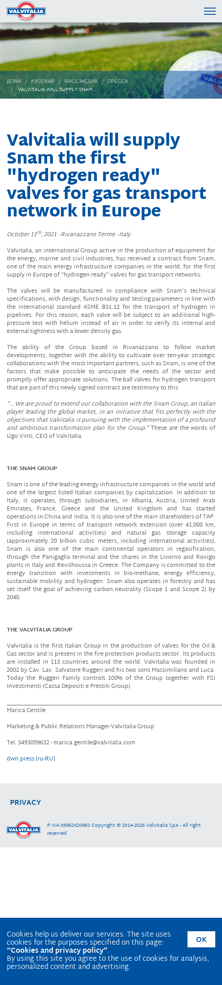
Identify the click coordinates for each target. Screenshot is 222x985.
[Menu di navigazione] (209, 11)
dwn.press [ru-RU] (31, 759)
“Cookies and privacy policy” (57, 951)
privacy (25, 803)
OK (201, 940)
